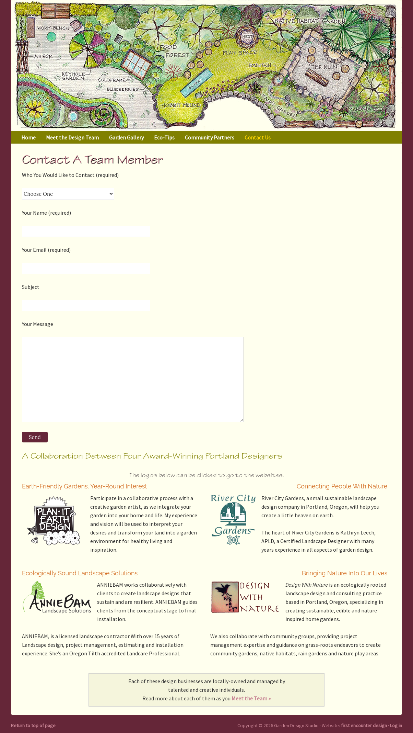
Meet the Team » (251, 698)
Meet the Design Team (72, 137)
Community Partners (209, 137)
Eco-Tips (164, 137)
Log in (396, 725)
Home (28, 137)
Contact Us (258, 137)
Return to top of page (33, 725)
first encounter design (364, 725)
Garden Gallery (126, 137)
